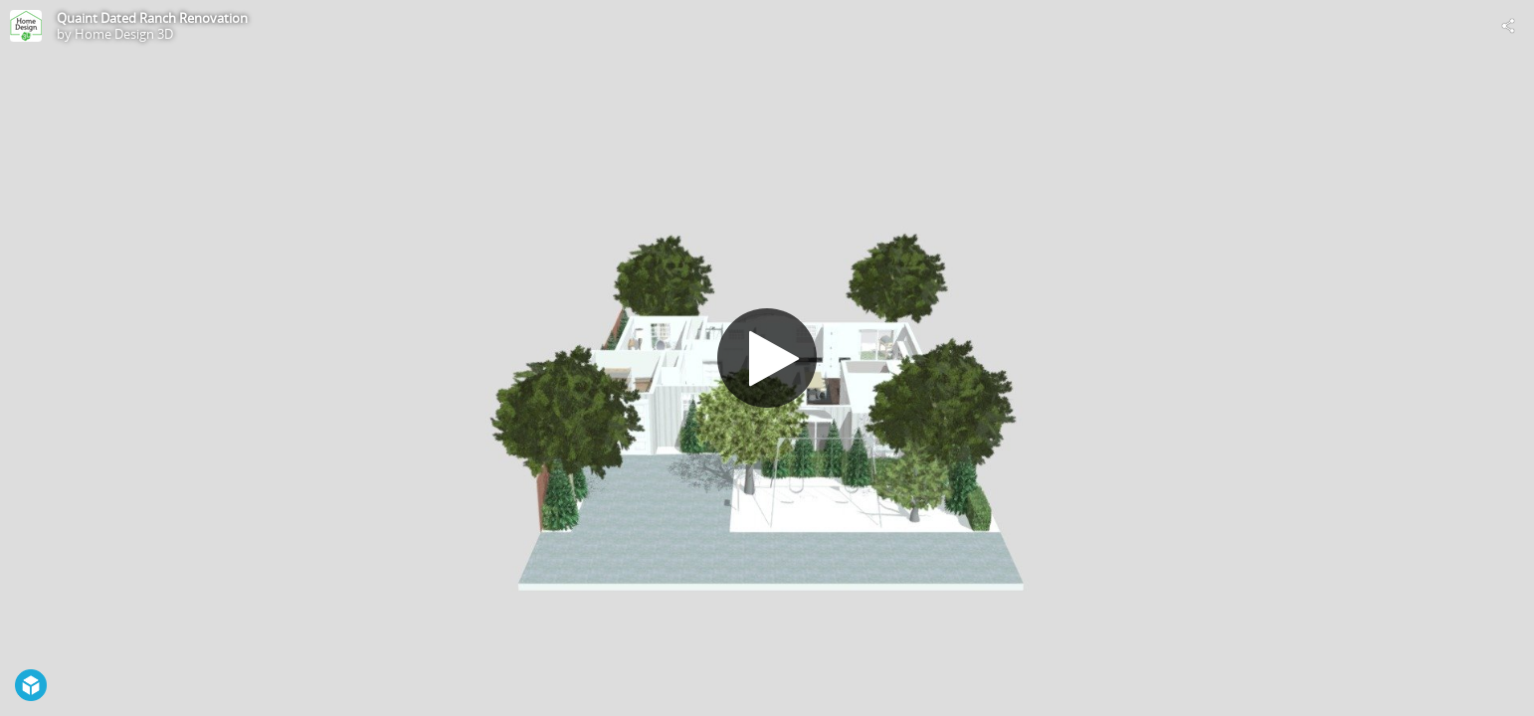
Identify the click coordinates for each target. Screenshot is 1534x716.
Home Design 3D (124, 34)
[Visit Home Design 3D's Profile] (26, 26)
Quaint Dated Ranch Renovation (152, 18)
